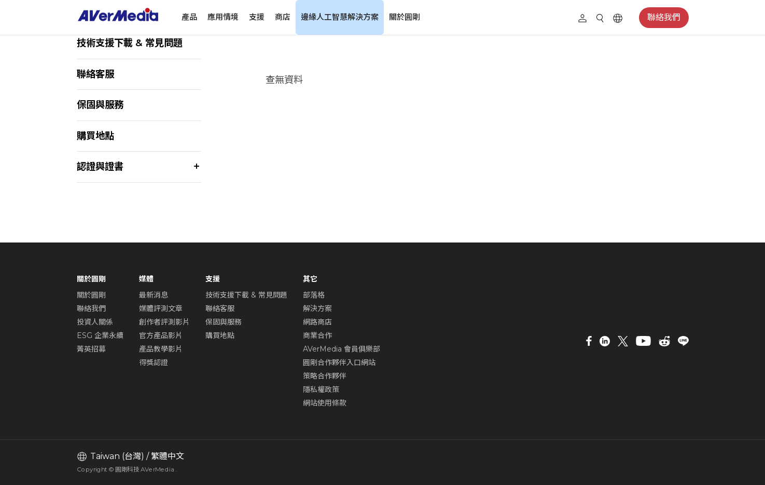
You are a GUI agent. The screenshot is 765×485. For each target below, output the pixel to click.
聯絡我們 (663, 17)
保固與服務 (100, 105)
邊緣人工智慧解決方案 (340, 17)
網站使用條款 (324, 403)
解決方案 (317, 308)
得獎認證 (153, 362)
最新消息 (153, 295)
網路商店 (317, 322)
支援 (257, 17)
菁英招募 (91, 349)
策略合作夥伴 (324, 376)
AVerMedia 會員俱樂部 (341, 349)
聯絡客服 (95, 74)
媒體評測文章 (161, 308)
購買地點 (95, 136)
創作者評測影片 (164, 322)
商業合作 (317, 335)
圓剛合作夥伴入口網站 (339, 362)
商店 (282, 17)
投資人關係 (95, 322)
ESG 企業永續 (100, 335)
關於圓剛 (404, 17)
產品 (189, 17)
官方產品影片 (161, 335)
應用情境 (223, 17)
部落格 (314, 295)
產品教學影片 (161, 349)
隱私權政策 (321, 389)
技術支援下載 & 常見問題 (130, 43)
